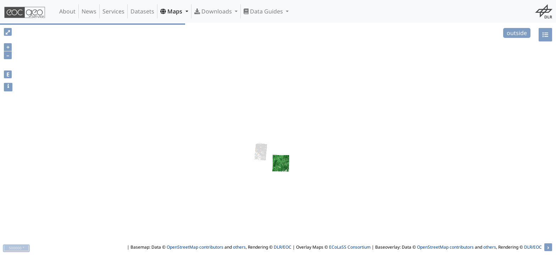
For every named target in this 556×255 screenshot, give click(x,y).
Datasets (142, 11)
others (239, 247)
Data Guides (264, 11)
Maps (172, 11)
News (89, 11)
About (67, 11)
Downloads (213, 11)
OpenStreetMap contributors (195, 247)
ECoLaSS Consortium (350, 247)
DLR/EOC (282, 247)
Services (113, 11)
